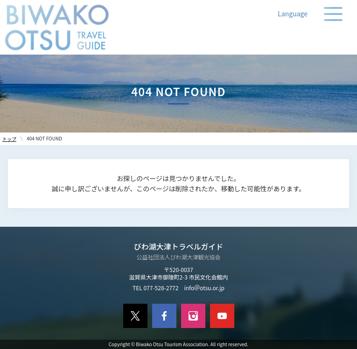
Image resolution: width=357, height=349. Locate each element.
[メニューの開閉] (333, 14)
